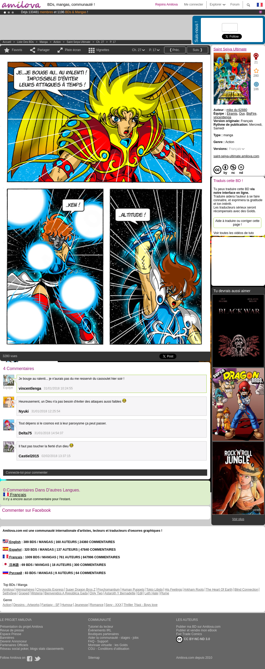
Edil (139, 593)
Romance (96, 605)
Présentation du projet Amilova (21, 627)
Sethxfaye (10, 593)
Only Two (96, 593)
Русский (12, 573)
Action (57, 41)
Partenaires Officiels (14, 645)
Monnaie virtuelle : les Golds (108, 645)
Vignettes (102, 50)
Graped (24, 593)
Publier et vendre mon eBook (196, 630)
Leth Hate (151, 593)
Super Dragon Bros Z (80, 589)
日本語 (11, 565)
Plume (164, 593)
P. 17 (113, 41)
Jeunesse (81, 605)
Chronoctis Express (50, 589)
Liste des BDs (25, 41)
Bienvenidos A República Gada (66, 593)
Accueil (7, 41)
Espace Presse (10, 634)
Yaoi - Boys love (146, 605)
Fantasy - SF (50, 605)
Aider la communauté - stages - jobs (113, 638)
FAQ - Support (98, 641)
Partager (44, 50)
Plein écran (73, 50)
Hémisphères (25, 589)
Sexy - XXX (113, 605)
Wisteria (36, 593)
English (12, 542)
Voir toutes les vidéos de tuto (233, 233)
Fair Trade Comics (189, 634)
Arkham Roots (194, 589)
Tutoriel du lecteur (100, 627)
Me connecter (193, 4)
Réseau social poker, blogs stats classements (32, 649)
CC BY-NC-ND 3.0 (193, 639)
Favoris (17, 50)
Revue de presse (12, 630)
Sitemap (94, 658)
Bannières (7, 638)
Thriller (128, 605)
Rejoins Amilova (166, 4)
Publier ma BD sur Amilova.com (198, 627)
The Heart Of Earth (219, 589)
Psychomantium (108, 589)
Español (12, 549)
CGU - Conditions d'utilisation (108, 649)
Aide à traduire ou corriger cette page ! (237, 222)
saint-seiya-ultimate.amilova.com (236, 156)
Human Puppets (133, 589)
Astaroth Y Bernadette (119, 593)
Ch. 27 (100, 41)
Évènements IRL (99, 630)
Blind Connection (246, 589)
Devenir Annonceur (13, 641)
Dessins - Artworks (26, 605)
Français (14, 495)
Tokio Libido (154, 589)
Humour (67, 605)
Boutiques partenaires (103, 634)
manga (44, 41)
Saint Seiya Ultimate (78, 41)
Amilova (8, 589)
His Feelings (173, 589)
